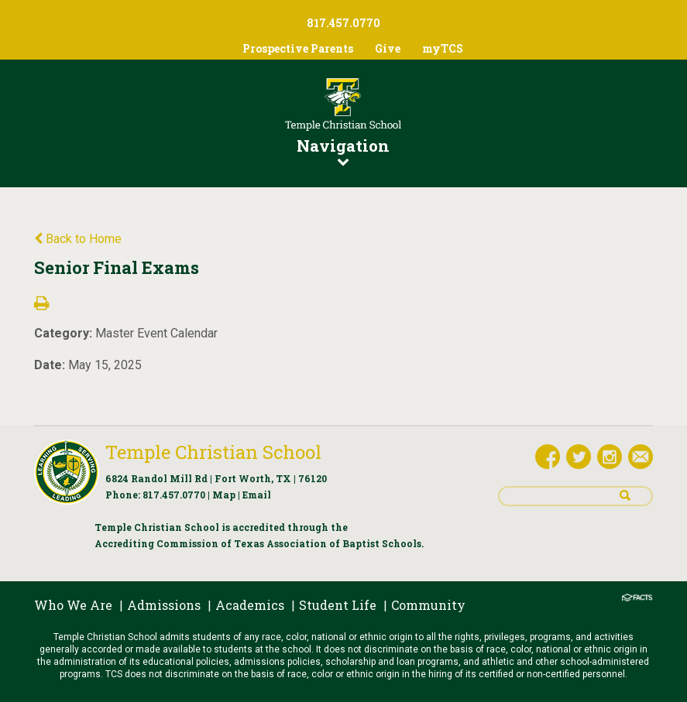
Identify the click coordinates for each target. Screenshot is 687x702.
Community (428, 605)
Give (387, 48)
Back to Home (78, 238)
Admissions (164, 605)
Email (256, 494)
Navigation (343, 151)
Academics (249, 605)
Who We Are (73, 605)
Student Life (337, 605)
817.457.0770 (174, 494)
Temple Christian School (213, 452)
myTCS (442, 48)
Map (223, 494)
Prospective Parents (297, 48)
